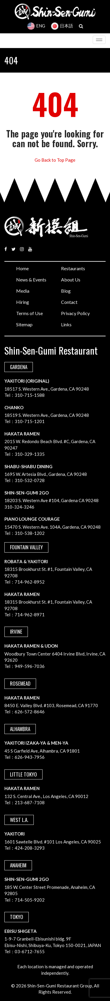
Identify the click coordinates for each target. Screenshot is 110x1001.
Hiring (22, 302)
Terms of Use (29, 313)
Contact (69, 302)
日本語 (62, 25)
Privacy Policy (75, 313)
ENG (36, 25)
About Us (70, 279)
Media (22, 291)
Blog (66, 291)
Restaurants (73, 268)
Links (66, 324)
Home (22, 268)
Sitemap (24, 324)
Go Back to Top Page (55, 160)
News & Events (31, 279)
